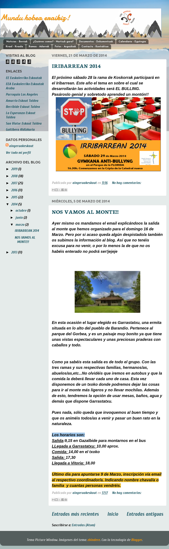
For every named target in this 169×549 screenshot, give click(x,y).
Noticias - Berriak (16, 41)
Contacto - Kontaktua (95, 46)
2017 (14, 183)
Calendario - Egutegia (132, 41)
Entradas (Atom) (83, 525)
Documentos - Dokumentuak (96, 41)
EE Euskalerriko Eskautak (24, 78)
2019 (14, 169)
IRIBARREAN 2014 (76, 65)
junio (19, 218)
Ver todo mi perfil (18, 153)
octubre (21, 211)
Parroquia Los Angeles (22, 94)
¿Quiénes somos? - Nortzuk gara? (53, 41)
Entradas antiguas (145, 514)
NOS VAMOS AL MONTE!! (85, 211)
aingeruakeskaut (21, 146)
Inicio (112, 514)
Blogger (136, 540)
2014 (14, 204)
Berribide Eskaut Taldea (23, 107)
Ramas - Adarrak (39, 46)
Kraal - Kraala (14, 46)
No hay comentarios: (126, 183)
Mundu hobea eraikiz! (35, 17)
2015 (14, 197)
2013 (14, 252)
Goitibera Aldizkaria (20, 130)
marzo (20, 225)
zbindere (93, 540)
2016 (14, 190)
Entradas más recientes (75, 514)
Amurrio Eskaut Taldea (22, 101)
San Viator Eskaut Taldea (24, 123)
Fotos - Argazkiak (65, 46)
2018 (14, 176)
